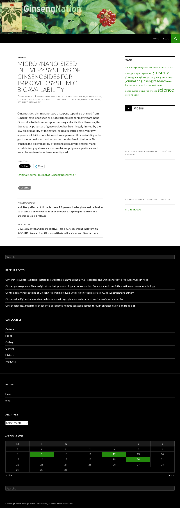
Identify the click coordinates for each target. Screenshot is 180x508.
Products (10, 361)
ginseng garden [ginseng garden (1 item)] (132, 77)
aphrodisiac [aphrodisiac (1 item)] (164, 67)
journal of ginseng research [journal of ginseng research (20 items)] (146, 81)
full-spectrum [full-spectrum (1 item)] (144, 73)
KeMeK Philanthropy (38, 503)
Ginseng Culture (134, 199)
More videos (134, 209)
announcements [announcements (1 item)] (150, 67)
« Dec (9, 474)
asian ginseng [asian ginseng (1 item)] (131, 73)
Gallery (9, 342)
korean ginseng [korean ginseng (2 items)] (132, 85)
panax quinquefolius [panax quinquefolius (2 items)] (135, 90)
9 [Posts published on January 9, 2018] (41, 454)
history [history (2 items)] (169, 77)
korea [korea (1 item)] (169, 81)
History (9, 355)
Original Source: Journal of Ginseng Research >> (46, 174)
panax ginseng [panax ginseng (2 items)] (155, 85)
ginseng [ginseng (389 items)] (160, 72)
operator (130, 154)
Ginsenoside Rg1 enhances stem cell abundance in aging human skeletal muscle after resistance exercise (64, 299)
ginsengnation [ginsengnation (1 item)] (146, 77)
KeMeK (9, 503)
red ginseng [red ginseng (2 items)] (151, 90)
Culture (9, 329)
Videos (139, 108)
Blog (166, 38)
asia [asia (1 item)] (171, 67)
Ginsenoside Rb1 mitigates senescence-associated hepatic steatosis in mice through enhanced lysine (70, 305)
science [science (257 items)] (166, 90)
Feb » (171, 474)
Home (156, 38)
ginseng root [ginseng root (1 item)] (159, 77)
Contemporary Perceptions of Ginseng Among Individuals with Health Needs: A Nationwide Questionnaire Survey (69, 292)
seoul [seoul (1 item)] (127, 95)
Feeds (8, 335)
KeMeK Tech (20, 503)
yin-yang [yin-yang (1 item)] (134, 95)
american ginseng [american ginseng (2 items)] (134, 67)
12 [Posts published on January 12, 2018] (114, 454)
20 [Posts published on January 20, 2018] (138, 459)
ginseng (24, 187)
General (22, 57)
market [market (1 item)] (144, 85)
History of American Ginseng (141, 151)
